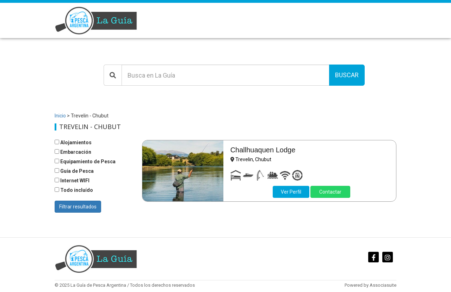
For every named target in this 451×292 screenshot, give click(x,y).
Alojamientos (73, 142)
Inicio (60, 115)
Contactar (330, 192)
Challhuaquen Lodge (263, 150)
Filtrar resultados (78, 206)
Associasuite (383, 285)
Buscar (347, 75)
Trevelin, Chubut (253, 159)
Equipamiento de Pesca (85, 161)
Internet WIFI (72, 180)
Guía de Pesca (74, 171)
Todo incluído (74, 190)
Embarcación (73, 152)
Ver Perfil (291, 192)
